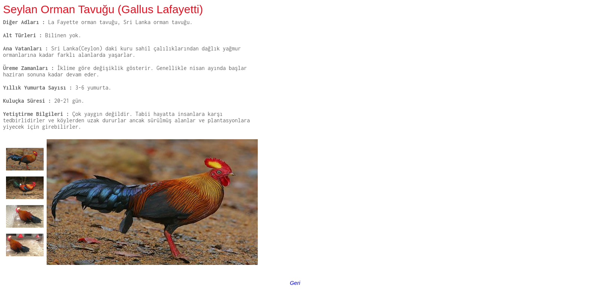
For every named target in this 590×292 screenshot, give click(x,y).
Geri (295, 283)
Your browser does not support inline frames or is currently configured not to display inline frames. (130, 205)
